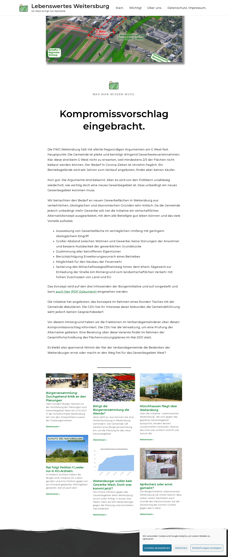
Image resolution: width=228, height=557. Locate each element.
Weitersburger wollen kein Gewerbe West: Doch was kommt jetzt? (112, 484)
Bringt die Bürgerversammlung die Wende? (111, 410)
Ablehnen (181, 547)
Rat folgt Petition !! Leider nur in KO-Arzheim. (65, 469)
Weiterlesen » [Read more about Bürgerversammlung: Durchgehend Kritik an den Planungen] (53, 426)
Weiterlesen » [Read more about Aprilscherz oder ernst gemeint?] (147, 514)
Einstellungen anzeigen (207, 547)
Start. (120, 8)
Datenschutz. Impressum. (187, 8)
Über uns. (154, 8)
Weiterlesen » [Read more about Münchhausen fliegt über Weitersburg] (147, 439)
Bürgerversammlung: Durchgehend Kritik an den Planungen (66, 396)
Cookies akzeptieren (157, 547)
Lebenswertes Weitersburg (70, 6)
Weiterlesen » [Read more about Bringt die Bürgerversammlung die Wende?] (100, 440)
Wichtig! (135, 8)
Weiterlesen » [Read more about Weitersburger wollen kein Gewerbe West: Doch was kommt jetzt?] (100, 514)
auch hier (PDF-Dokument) (76, 291)
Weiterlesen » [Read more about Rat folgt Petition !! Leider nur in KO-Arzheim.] (53, 494)
